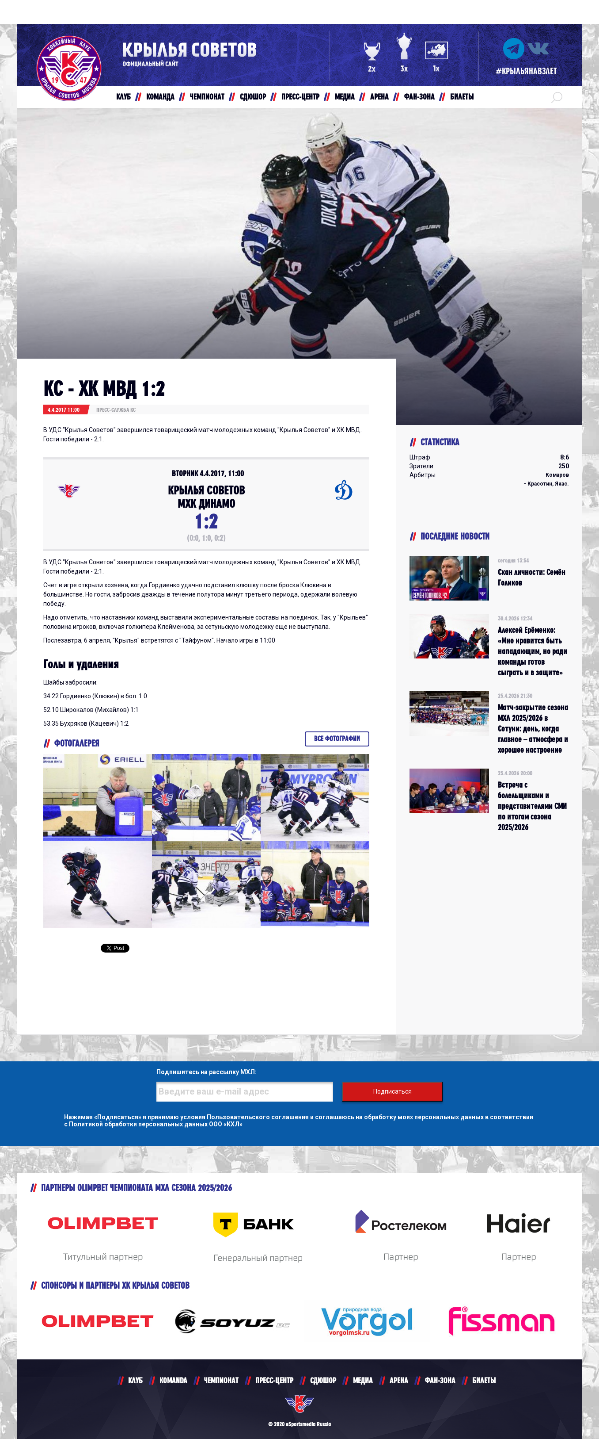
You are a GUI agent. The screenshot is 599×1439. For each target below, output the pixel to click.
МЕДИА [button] (345, 96)
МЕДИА (363, 1380)
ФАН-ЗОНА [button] (419, 96)
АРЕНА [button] (379, 96)
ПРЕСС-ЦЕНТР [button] (300, 96)
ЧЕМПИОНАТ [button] (207, 96)
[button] (557, 97)
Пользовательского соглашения (258, 1117)
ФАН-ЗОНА (440, 1380)
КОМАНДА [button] (160, 96)
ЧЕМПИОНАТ (221, 1380)
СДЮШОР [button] (253, 96)
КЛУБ (135, 1380)
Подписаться (392, 1091)
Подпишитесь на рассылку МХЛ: (206, 1071)
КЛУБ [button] (123, 96)
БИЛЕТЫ (484, 1380)
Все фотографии (337, 738)
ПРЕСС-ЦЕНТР (274, 1380)
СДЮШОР (323, 1380)
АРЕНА (399, 1380)
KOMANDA (173, 1380)
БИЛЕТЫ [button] (462, 96)
